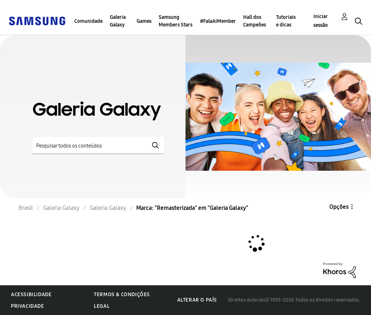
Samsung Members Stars (175, 21)
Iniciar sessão (320, 20)
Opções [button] (339, 206)
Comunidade (88, 21)
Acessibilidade (31, 294)
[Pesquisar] (98, 145)
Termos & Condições (122, 294)
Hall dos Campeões (254, 21)
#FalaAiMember (218, 21)
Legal (101, 306)
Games (144, 21)
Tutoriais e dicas (286, 21)
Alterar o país (197, 300)
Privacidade (27, 306)
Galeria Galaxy (118, 21)
